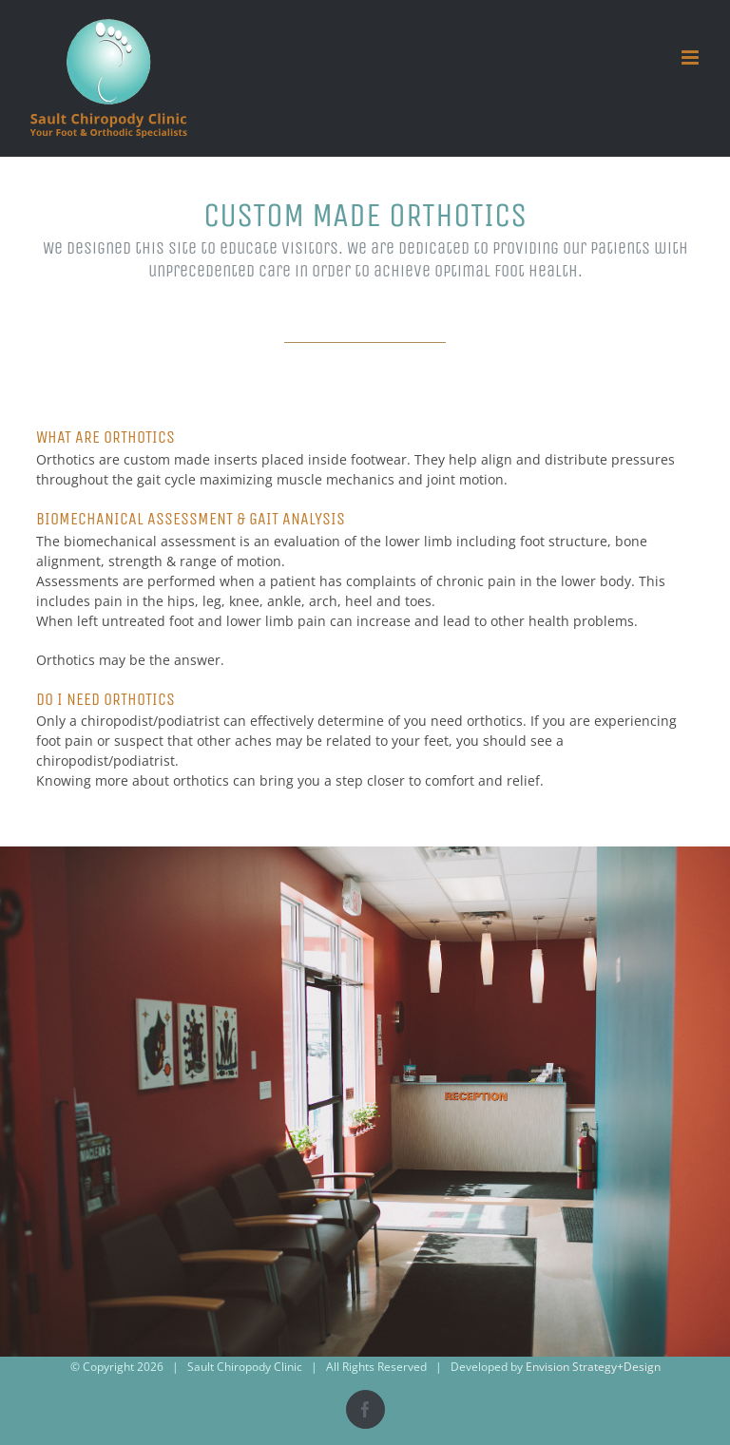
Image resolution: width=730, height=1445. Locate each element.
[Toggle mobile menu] (691, 57)
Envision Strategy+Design (593, 1367)
